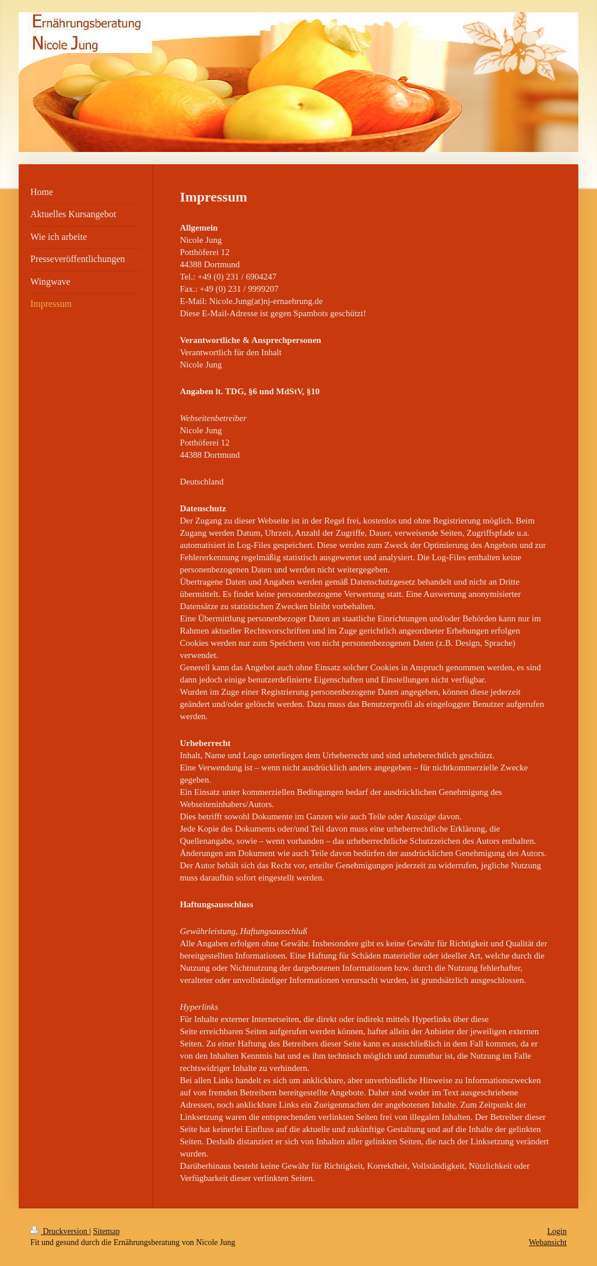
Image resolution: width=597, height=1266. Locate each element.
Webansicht (548, 1242)
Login (557, 1231)
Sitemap (106, 1231)
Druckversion (59, 1231)
